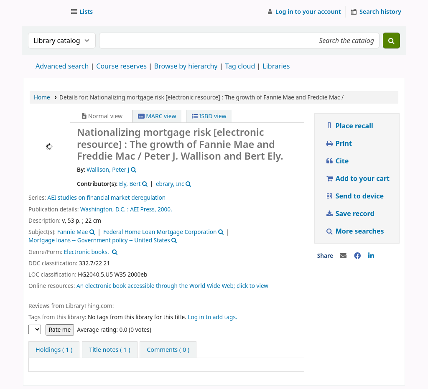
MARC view (157, 116)
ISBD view (209, 116)
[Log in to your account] (303, 12)
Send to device (354, 196)
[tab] (109, 349)
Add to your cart (357, 178)
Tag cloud (240, 66)
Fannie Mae (72, 232)
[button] (83, 12)
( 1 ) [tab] (54, 349)
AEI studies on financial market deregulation (107, 197)
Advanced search (62, 66)
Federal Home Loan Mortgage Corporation (160, 232)
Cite (337, 160)
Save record (350, 213)
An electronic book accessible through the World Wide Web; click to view (172, 286)
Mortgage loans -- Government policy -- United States (99, 240)
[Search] (391, 40)
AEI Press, (143, 209)
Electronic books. (86, 252)
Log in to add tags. (212, 317)
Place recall (349, 125)
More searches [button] (355, 231)
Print (338, 143)
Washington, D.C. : (104, 209)
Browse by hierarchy (186, 66)
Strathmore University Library (44, 11)
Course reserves (121, 66)
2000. (165, 209)
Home (42, 97)
